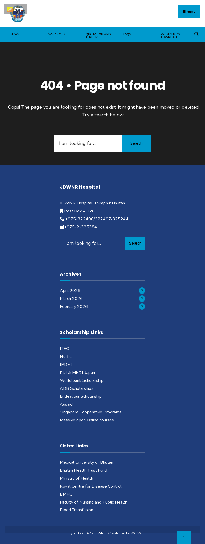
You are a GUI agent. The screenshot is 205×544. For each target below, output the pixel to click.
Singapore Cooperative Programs (91, 412)
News (15, 34)
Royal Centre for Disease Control (90, 486)
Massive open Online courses (87, 420)
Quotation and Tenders (98, 35)
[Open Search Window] (196, 33)
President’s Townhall (170, 35)
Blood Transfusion (76, 510)
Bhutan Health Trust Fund (83, 470)
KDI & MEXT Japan (77, 372)
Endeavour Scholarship (81, 396)
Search (136, 143)
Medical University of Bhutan (86, 462)
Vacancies (56, 34)
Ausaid (66, 404)
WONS (136, 533)
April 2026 (70, 291)
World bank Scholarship (82, 380)
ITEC (64, 348)
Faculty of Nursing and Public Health (93, 502)
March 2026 (71, 299)
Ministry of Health (76, 478)
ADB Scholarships (76, 388)
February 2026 (74, 306)
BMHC (66, 494)
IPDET (66, 364)
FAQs (127, 34)
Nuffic (65, 356)
